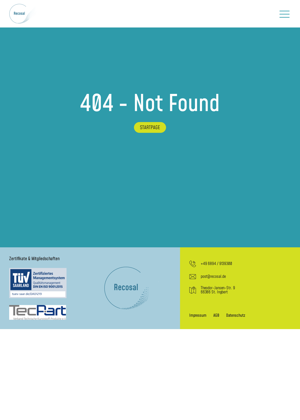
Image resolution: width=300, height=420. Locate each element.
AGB (216, 316)
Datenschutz (235, 316)
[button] (284, 14)
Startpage (150, 127)
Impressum (197, 316)
